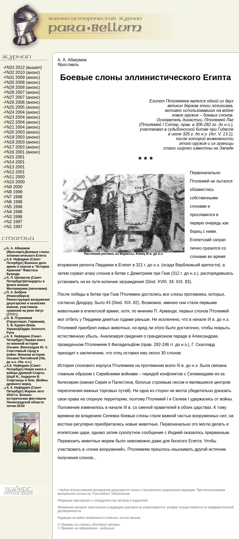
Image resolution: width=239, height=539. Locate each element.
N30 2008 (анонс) (23, 82)
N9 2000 (14, 187)
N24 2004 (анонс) (23, 112)
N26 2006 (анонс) (23, 102)
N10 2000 (16, 182)
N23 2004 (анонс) (23, 117)
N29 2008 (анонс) (23, 87)
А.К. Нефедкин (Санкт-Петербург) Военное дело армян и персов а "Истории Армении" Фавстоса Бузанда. (28, 266)
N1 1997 (14, 226)
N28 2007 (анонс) (23, 92)
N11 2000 (16, 177)
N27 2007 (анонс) (23, 97)
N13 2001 (16, 167)
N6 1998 (14, 202)
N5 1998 (14, 207)
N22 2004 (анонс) (23, 122)
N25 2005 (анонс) (23, 107)
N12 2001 (16, 172)
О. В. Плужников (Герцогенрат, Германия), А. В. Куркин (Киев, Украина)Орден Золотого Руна (26, 325)
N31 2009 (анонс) (23, 77)
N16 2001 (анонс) (23, 152)
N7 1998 (14, 197)
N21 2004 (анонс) (23, 127)
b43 (3, 498)
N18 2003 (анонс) (23, 142)
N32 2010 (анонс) (23, 72)
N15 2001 (16, 157)
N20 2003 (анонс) (23, 132)
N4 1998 (14, 212)
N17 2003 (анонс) (23, 147)
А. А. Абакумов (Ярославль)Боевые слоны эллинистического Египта (28, 251)
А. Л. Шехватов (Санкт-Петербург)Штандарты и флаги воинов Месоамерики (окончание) (27, 283)
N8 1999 (14, 192)
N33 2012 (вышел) (24, 67)
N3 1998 (14, 216)
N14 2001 (16, 162)
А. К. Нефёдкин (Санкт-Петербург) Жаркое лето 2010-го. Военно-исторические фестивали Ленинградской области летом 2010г (26, 397)
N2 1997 (14, 221)
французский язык (25, 498)
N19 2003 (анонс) (23, 137)
